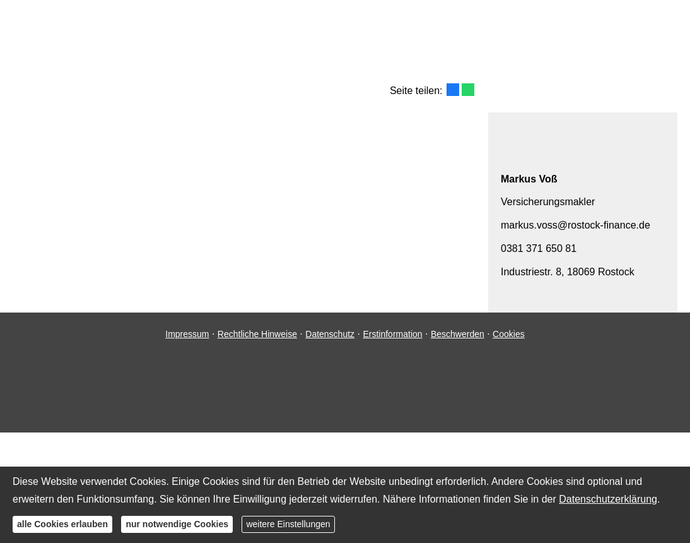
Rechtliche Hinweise (257, 334)
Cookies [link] (509, 334)
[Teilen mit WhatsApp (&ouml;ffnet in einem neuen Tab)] (468, 89)
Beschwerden (457, 334)
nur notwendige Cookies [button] (177, 524)
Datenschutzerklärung (608, 499)
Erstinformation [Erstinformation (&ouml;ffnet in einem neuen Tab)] (392, 334)
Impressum (187, 334)
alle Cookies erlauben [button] (62, 524)
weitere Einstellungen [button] (288, 524)
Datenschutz (329, 334)
